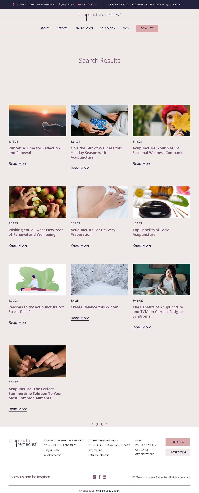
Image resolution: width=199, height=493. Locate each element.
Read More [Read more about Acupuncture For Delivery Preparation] (80, 245)
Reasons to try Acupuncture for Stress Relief (36, 309)
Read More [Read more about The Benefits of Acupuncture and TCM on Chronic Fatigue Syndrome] (142, 327)
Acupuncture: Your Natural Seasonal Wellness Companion (159, 150)
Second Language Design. (106, 490)
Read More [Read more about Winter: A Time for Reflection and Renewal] (18, 163)
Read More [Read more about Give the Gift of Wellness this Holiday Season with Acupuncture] (80, 168)
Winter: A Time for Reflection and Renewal (34, 150)
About (45, 28)
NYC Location (84, 28)
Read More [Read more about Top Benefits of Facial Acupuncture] (142, 245)
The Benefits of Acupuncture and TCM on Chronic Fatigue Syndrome (158, 311)
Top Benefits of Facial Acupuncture (151, 232)
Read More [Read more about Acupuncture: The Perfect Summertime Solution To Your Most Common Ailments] (18, 408)
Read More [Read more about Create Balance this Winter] (80, 317)
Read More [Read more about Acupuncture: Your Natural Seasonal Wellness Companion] (142, 163)
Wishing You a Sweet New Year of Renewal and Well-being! (36, 232)
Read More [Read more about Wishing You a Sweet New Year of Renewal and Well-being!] (18, 245)
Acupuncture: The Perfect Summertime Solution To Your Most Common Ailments (35, 393)
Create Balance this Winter (94, 307)
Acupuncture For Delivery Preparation (93, 232)
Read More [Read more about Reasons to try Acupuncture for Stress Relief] (18, 322)
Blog (125, 28)
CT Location (107, 28)
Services (63, 28)
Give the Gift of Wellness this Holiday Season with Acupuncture (96, 152)
